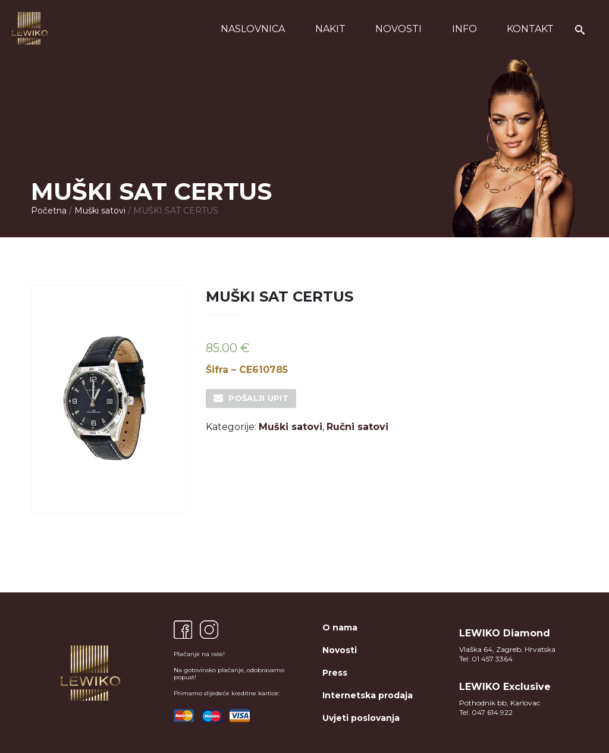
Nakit (330, 28)
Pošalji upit (258, 398)
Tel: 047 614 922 (486, 712)
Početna (49, 210)
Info (464, 28)
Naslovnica (253, 28)
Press (334, 672)
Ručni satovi (357, 426)
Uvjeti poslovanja (361, 718)
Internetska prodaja (367, 695)
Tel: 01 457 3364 (486, 658)
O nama (339, 627)
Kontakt (530, 28)
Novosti (398, 28)
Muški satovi (99, 210)
